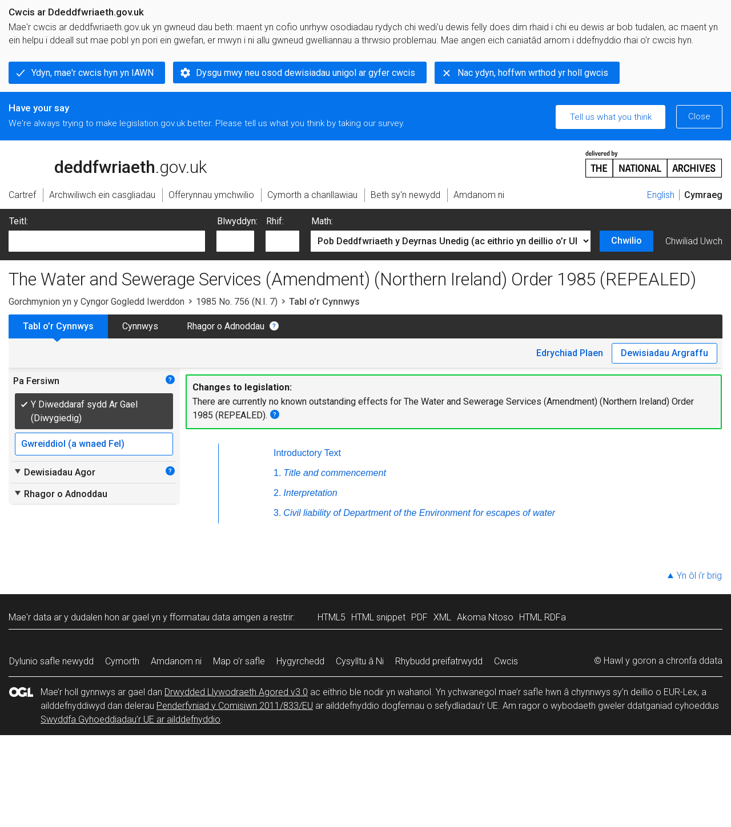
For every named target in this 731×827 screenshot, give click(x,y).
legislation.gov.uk (99, 163)
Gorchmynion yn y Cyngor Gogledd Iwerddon (96, 301)
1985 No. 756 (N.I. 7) (237, 301)
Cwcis (506, 661)
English (660, 194)
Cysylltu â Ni (360, 661)
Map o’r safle (239, 661)
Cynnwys (140, 326)
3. (277, 513)
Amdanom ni (176, 661)
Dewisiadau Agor (54, 472)
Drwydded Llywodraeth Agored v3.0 (236, 692)
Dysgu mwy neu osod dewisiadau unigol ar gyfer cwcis (305, 72)
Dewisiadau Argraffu (664, 353)
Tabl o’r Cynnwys (58, 326)
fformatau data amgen (215, 617)
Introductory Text (307, 453)
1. (277, 473)
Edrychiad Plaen (569, 353)
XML (442, 617)
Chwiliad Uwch (693, 241)
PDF (419, 617)
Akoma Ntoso (485, 617)
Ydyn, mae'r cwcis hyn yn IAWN (92, 72)
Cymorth (122, 661)
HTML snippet (378, 617)
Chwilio (626, 240)
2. (277, 493)
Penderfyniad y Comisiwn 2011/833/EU (234, 705)
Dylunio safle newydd (51, 661)
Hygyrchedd (300, 661)
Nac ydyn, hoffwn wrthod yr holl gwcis (532, 72)
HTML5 (332, 617)
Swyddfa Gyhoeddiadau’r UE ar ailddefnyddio (130, 719)
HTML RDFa (542, 617)
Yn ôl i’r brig (699, 575)
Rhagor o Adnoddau (225, 326)
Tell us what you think (611, 117)
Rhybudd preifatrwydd (439, 661)
